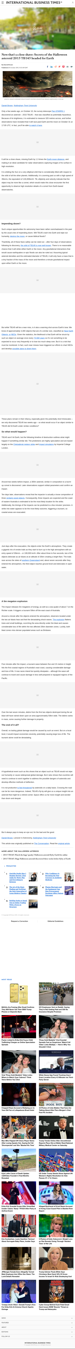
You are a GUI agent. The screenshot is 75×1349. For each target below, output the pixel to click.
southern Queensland (31, 560)
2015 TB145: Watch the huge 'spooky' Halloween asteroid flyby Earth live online (35, 855)
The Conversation (41, 843)
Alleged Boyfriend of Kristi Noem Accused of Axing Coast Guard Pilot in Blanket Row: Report (56, 1208)
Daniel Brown (7, 106)
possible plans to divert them (24, 349)
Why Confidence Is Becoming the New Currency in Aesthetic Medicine (53, 877)
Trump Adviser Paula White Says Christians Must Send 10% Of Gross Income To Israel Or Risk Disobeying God (55, 1274)
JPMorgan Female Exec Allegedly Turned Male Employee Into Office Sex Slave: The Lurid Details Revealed (18, 1274)
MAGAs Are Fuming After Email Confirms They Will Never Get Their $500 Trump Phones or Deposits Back (18, 1009)
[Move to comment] (71, 67)
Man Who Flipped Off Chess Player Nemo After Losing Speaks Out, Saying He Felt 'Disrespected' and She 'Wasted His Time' (18, 1143)
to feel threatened (24, 788)
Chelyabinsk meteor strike (24, 444)
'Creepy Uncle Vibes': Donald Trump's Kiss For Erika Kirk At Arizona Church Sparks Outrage (18, 1307)
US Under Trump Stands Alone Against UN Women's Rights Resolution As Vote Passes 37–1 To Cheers (55, 1176)
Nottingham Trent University (25, 106)
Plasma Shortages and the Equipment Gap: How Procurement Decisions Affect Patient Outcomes (54, 891)
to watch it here (35, 125)
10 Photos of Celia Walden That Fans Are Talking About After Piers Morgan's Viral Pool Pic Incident (55, 1110)
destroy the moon (17, 236)
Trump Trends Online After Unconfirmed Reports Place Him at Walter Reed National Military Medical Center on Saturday (56, 1143)
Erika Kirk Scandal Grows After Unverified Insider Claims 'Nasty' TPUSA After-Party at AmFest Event (19, 1208)
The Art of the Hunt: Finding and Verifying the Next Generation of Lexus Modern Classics (17, 890)
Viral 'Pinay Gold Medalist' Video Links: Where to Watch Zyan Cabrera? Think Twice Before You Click (17, 1077)
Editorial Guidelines (55, 921)
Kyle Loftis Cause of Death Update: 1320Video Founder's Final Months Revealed (15, 1176)
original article (64, 843)
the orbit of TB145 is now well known (36, 245)
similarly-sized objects (15, 498)
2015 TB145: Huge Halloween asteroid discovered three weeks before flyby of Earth (37, 859)
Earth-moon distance (55, 159)
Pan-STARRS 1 (58, 111)
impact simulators (46, 444)
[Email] (67, 67)
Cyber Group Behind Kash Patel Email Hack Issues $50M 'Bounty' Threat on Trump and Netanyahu (54, 1307)
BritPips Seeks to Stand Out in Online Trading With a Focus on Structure (18, 904)
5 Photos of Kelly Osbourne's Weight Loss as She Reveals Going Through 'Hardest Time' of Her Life (55, 1241)
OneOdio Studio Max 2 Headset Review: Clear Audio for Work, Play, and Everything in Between (17, 878)
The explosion (58, 620)
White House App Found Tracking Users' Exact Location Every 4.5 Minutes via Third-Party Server (56, 1077)
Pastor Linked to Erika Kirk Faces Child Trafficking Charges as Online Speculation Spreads (18, 1042)
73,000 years (39, 338)
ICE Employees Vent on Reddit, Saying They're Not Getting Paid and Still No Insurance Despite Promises (54, 1009)
